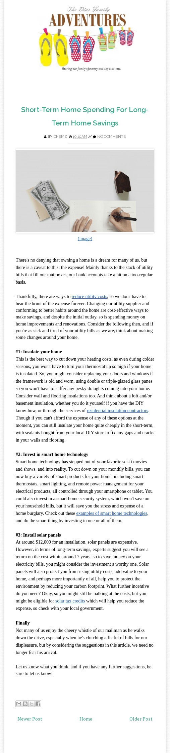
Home (85, 719)
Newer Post (29, 719)
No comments (111, 136)
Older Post (141, 719)
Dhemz (60, 136)
